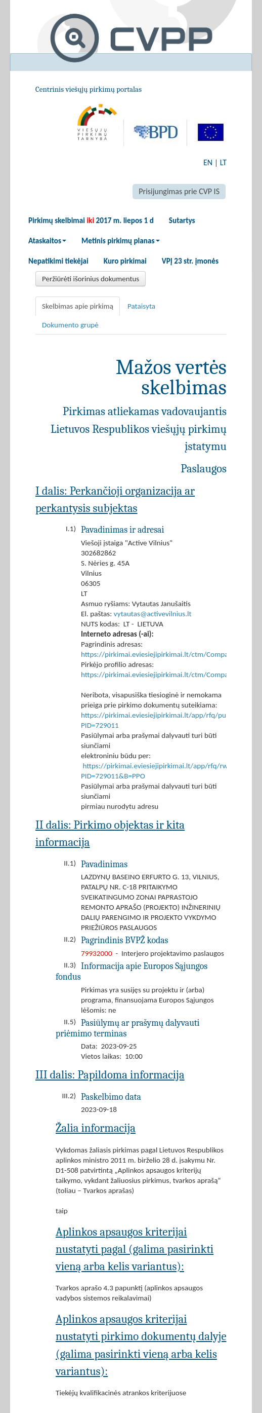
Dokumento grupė (70, 324)
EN (207, 162)
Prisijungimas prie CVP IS (179, 191)
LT (223, 162)
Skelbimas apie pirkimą (77, 306)
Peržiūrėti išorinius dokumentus (90, 278)
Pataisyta (141, 306)
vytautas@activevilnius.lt (153, 613)
